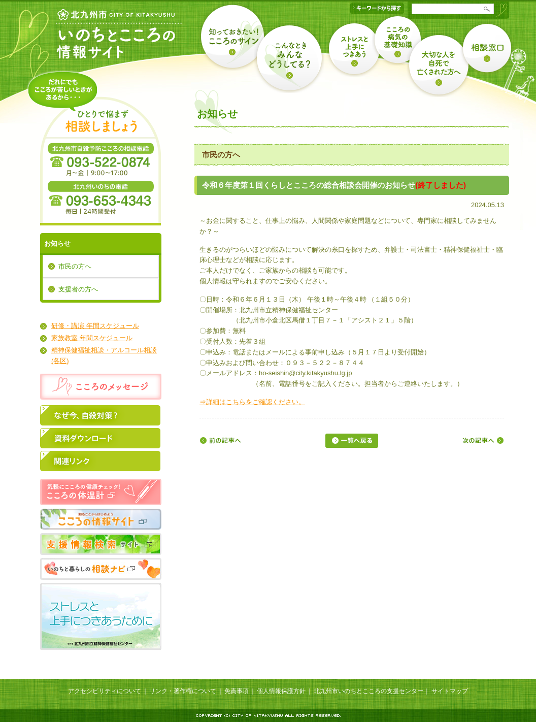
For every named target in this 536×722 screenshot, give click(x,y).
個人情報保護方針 (281, 691)
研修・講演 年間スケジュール (95, 326)
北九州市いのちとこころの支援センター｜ (371, 691)
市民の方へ (74, 266)
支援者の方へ (78, 289)
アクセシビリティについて (104, 691)
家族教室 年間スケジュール (91, 338)
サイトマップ (449, 691)
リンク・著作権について (182, 691)
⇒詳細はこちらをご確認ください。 (252, 402)
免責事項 (236, 691)
